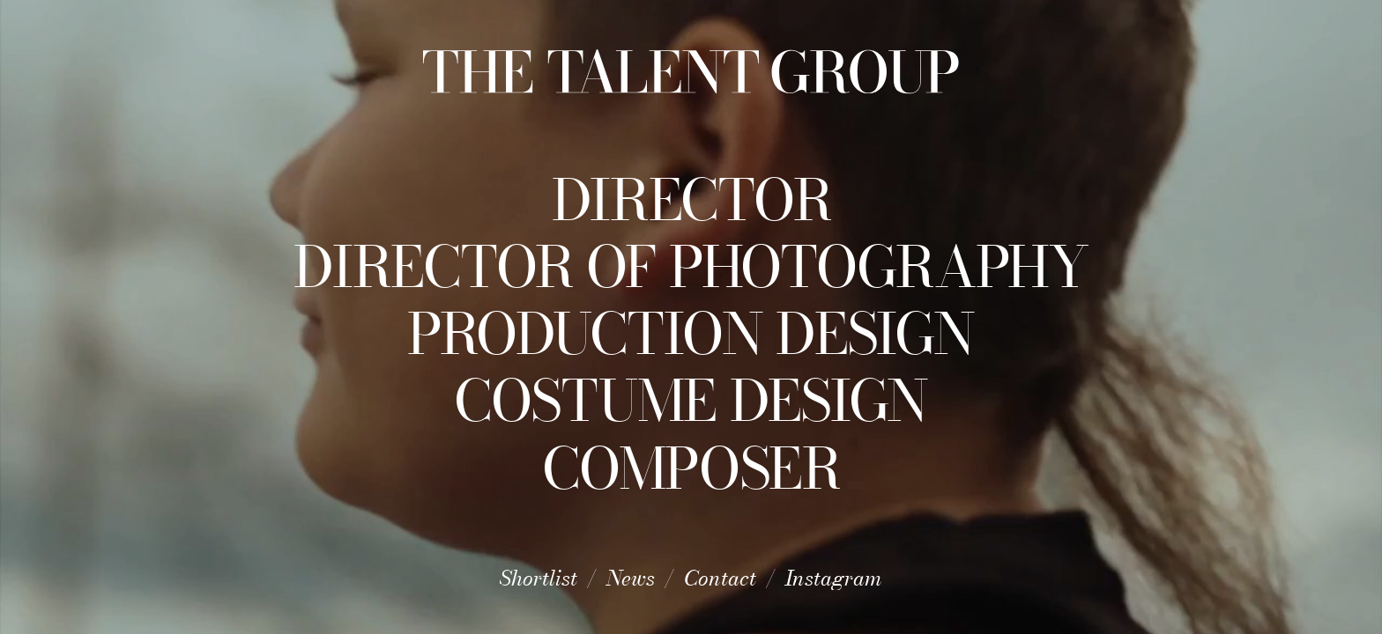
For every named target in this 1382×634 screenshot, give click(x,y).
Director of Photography (690, 267)
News (630, 578)
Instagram (833, 578)
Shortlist (538, 578)
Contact (720, 578)
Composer (691, 468)
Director (691, 200)
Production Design (690, 334)
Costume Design (691, 401)
